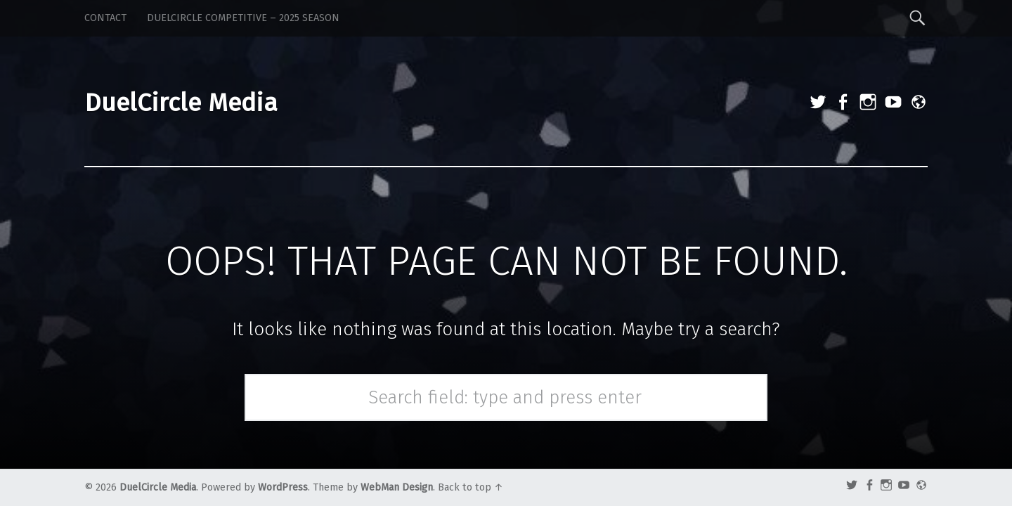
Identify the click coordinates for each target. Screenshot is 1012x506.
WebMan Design (397, 487)
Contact (105, 18)
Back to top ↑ (470, 487)
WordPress (283, 487)
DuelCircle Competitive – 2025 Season (243, 18)
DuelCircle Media (157, 487)
